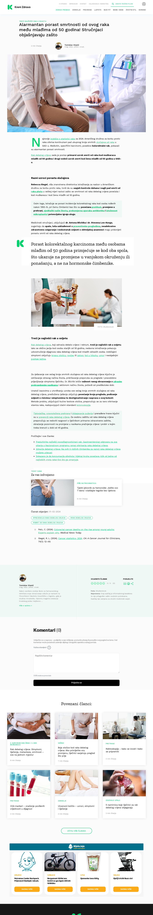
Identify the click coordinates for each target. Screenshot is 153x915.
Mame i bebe (118, 10)
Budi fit (107, 10)
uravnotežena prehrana (58, 413)
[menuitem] (144, 4)
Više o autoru (24, 606)
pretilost (96, 207)
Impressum (73, 4)
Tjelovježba (39, 413)
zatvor (80, 355)
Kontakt (83, 4)
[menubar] (144, 4)
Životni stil (131, 10)
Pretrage (110, 744)
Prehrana (87, 10)
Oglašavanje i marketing (98, 4)
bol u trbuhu (91, 355)
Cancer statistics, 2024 (70, 538)
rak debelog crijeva (81, 518)
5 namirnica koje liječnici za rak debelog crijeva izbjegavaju (122, 806)
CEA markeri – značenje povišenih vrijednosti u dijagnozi (27, 807)
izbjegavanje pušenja (82, 413)
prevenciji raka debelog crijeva (54, 417)
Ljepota (97, 10)
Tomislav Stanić (26, 585)
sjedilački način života (56, 210)
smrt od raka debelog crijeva (48, 523)
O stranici (63, 4)
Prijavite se (76, 683)
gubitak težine (38, 359)
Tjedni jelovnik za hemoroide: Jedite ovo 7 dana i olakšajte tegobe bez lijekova (97, 489)
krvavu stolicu (59, 355)
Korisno (142, 10)
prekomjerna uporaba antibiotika (86, 210)
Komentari (44, 630)
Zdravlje (76, 10)
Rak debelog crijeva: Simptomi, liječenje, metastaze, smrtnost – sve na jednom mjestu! (27, 752)
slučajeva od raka (105, 142)
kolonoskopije (83, 405)
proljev (70, 355)
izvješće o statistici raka (62, 138)
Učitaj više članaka (76, 831)
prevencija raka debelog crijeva (49, 518)
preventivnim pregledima (86, 226)
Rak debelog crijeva (41, 155)
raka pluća (36, 191)
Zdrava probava (63, 10)
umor (101, 355)
